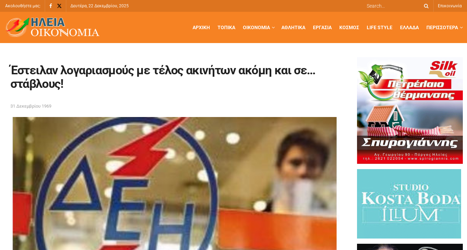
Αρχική (201, 27)
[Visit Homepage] (52, 27)
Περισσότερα (442, 27)
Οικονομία (256, 27)
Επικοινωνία (450, 5)
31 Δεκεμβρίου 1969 (30, 106)
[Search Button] (425, 6)
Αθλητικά (293, 27)
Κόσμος (349, 27)
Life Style (379, 27)
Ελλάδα (409, 27)
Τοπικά (226, 27)
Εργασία (322, 27)
